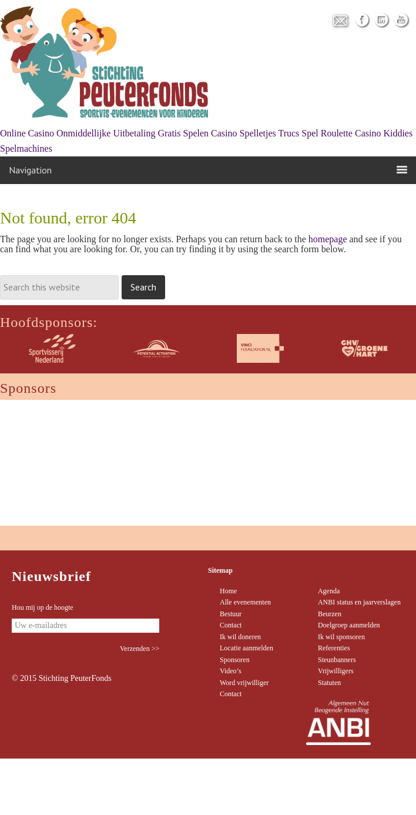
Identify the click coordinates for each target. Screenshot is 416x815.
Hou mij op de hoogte (42, 607)
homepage (327, 239)
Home (228, 591)
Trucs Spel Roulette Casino (329, 133)
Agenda (329, 591)
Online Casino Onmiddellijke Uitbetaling (77, 133)
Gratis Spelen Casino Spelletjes (216, 133)
